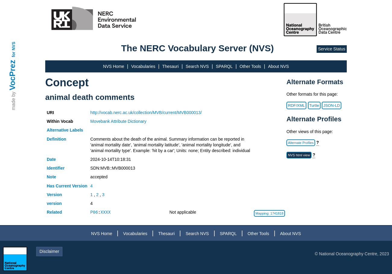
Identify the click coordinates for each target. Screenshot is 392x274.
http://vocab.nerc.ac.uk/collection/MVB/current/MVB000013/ (146, 112)
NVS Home (113, 66)
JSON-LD (331, 105)
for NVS (13, 49)
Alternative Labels (65, 130)
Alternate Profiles (301, 143)
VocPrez (12, 75)
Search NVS (197, 66)
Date (51, 159)
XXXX (105, 212)
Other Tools (250, 66)
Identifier (56, 168)
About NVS (278, 66)
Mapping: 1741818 (269, 213)
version (54, 203)
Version (54, 194)
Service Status (331, 48)
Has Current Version (67, 185)
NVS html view (299, 155)
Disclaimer (49, 251)
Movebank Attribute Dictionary (118, 121)
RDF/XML (296, 105)
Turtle (314, 105)
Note (51, 176)
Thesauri (170, 66)
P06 (94, 212)
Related (54, 212)
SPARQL (224, 66)
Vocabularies (143, 66)
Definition (56, 139)
